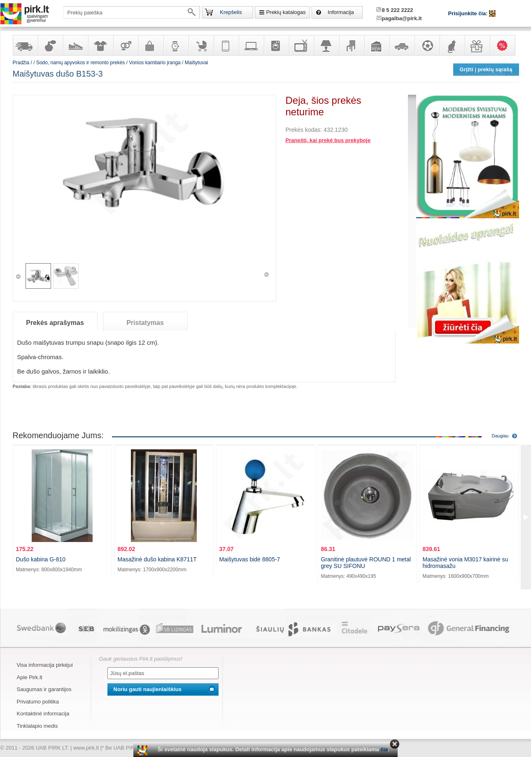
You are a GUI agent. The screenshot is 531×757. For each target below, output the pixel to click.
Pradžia (21, 62)
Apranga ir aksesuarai (100, 45)
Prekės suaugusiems (125, 45)
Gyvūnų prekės (452, 45)
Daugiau (500, 435)
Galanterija (151, 45)
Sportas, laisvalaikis (427, 45)
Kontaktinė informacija (43, 713)
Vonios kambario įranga (154, 62)
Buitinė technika (276, 45)
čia (384, 749)
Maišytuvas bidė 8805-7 (249, 559)
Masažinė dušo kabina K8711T (157, 559)
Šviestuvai (326, 45)
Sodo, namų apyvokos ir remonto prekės (377, 45)
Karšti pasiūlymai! (505, 45)
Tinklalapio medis (37, 726)
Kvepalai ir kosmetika (50, 45)
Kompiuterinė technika (251, 45)
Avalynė (75, 45)
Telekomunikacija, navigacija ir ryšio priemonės (226, 45)
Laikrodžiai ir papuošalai (176, 45)
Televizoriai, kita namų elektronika (301, 45)
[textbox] (131, 12)
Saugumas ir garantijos (44, 689)
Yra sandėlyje (25, 45)
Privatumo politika (38, 702)
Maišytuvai (196, 62)
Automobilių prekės (402, 45)
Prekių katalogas (285, 12)
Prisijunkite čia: (468, 13)
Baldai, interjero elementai (351, 45)
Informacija (341, 12)
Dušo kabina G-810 (41, 559)
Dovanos (477, 45)
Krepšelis (231, 12)
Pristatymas (145, 322)
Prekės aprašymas (55, 322)
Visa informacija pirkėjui (45, 665)
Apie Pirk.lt (29, 677)
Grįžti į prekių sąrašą (486, 69)
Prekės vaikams (201, 45)
